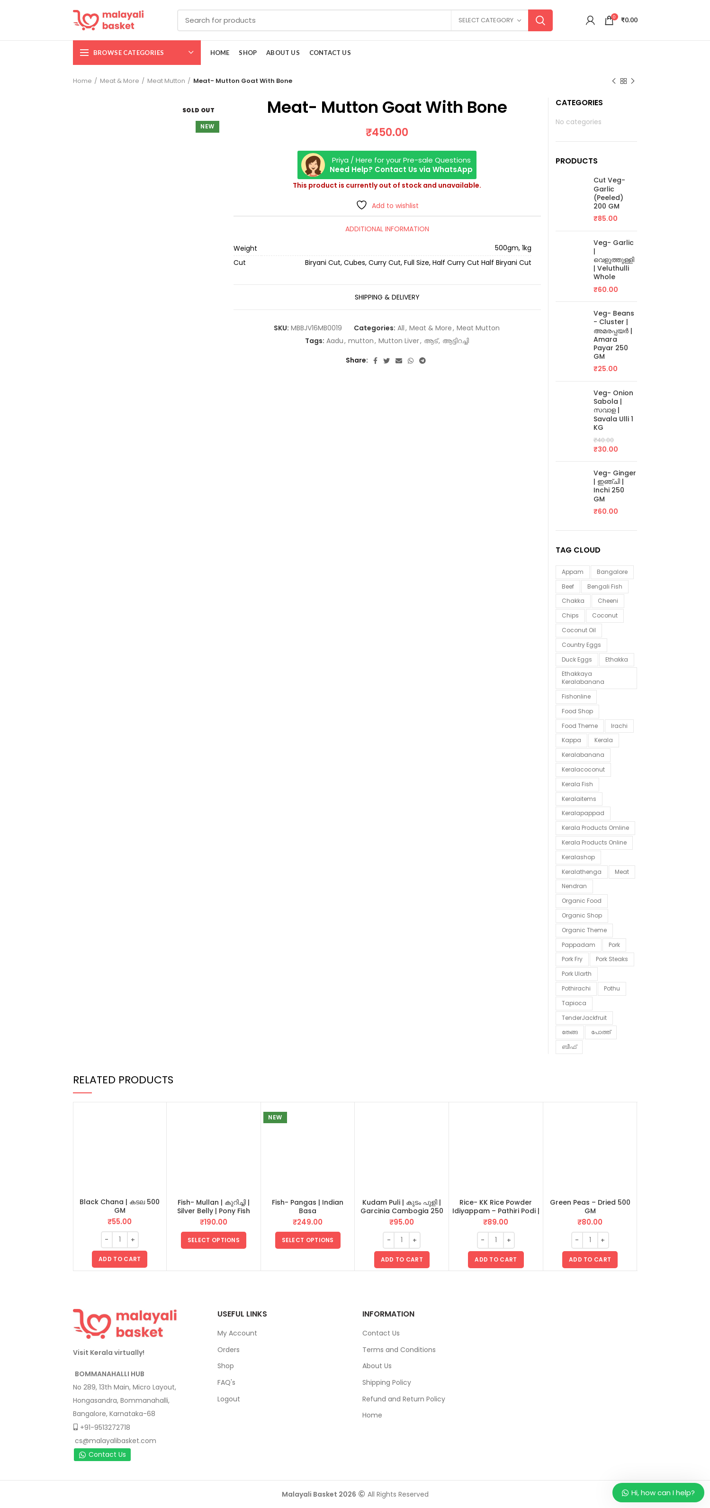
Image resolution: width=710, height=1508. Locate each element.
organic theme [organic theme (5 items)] (584, 930)
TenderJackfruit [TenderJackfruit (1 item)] (584, 1018)
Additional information (387, 229)
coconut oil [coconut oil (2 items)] (579, 630)
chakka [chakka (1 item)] (573, 601)
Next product (633, 81)
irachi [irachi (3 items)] (619, 726)
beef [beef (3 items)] (568, 586)
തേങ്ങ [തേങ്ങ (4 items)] (570, 1032)
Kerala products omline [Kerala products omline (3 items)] (595, 828)
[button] (119, 1259)
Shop (225, 1366)
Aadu (334, 341)
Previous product (614, 81)
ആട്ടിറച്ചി (455, 341)
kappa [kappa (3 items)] (571, 740)
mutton (361, 341)
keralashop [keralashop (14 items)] (578, 857)
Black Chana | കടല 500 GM (120, 1206)
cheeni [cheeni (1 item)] (608, 601)
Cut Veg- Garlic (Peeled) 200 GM (609, 193)
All (400, 328)
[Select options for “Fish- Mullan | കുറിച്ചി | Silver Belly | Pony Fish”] (213, 1240)
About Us (377, 1366)
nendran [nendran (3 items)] (574, 886)
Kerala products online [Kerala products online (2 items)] (594, 842)
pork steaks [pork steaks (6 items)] (612, 959)
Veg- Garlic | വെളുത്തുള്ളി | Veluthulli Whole (613, 260)
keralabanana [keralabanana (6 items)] (583, 755)
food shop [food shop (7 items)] (577, 711)
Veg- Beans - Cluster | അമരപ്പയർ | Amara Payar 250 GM (613, 335)
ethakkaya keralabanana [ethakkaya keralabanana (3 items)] (583, 678)
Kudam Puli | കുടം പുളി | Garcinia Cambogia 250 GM (401, 1211)
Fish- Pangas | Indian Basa (307, 1206)
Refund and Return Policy (403, 1399)
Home (82, 80)
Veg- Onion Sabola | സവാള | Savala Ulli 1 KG (613, 410)
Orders (228, 1349)
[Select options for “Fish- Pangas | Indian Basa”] (308, 1240)
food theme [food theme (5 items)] (580, 726)
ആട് (431, 341)
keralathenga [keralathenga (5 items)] (582, 872)
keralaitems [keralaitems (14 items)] (579, 799)
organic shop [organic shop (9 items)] (582, 915)
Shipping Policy (386, 1382)
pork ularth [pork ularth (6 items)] (577, 974)
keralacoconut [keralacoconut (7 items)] (583, 769)
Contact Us (102, 1454)
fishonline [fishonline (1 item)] (576, 696)
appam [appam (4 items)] (573, 572)
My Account (237, 1333)
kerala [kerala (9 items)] (603, 740)
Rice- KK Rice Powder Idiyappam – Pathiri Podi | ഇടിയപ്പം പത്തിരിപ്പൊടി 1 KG (495, 1211)
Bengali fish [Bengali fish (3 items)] (604, 586)
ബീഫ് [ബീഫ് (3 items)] (569, 1047)
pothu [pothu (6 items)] (612, 988)
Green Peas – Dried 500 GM (590, 1206)
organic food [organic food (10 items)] (582, 901)
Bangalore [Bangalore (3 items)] (612, 572)
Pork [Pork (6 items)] (614, 945)
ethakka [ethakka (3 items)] (616, 659)
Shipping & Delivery (387, 297)
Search (540, 20)
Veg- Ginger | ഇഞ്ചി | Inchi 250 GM (614, 486)
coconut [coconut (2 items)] (605, 615)
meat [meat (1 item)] (622, 872)
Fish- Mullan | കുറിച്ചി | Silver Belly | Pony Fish (213, 1206)
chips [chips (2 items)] (570, 615)
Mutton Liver (398, 341)
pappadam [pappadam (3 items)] (578, 945)
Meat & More (119, 80)
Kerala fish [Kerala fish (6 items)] (577, 784)
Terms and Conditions (399, 1349)
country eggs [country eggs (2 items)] (581, 645)
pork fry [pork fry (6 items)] (572, 959)
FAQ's (226, 1382)
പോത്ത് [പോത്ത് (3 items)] (601, 1032)
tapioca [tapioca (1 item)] (574, 1003)
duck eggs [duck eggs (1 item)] (577, 659)
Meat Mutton (166, 80)
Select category (485, 20)
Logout (228, 1399)
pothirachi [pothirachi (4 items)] (576, 988)
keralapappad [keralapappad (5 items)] (583, 813)
